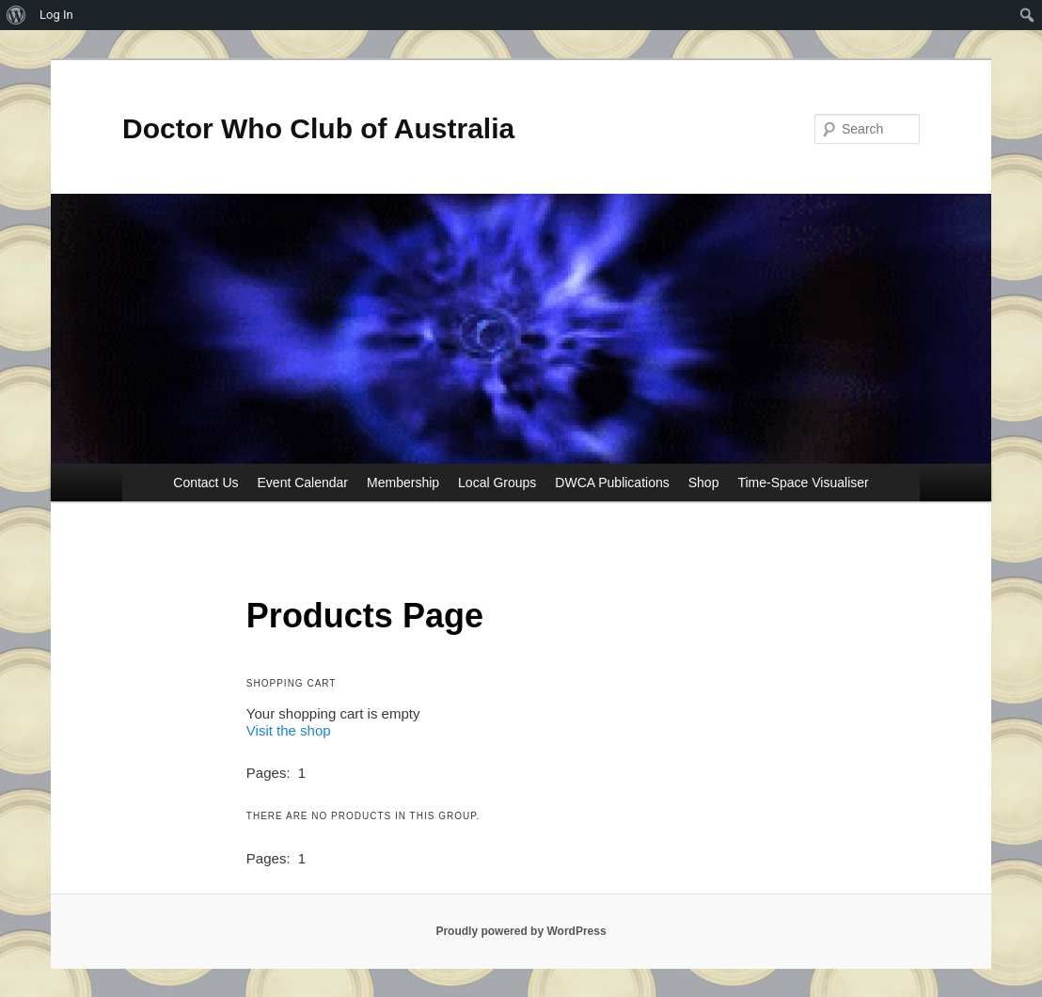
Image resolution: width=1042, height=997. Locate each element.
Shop (703, 482)
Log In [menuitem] (56, 15)
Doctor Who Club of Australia (318, 128)
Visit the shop (288, 730)
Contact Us (205, 482)
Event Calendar (303, 482)
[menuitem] (16, 15)
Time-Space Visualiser (802, 482)
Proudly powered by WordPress (520, 931)
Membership (403, 482)
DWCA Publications (612, 482)
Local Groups (497, 482)
